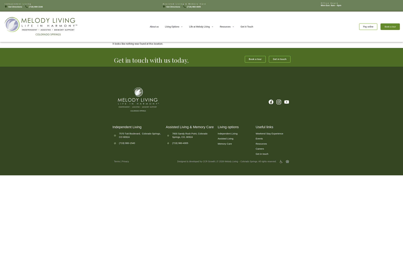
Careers (260, 157)
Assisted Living (225, 147)
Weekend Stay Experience (269, 142)
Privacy (125, 163)
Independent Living (228, 142)
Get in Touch (247, 26)
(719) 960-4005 (180, 151)
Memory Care (225, 152)
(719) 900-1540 (127, 151)
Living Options (174, 26)
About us (154, 26)
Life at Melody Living (201, 26)
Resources (227, 26)
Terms (117, 163)
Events (259, 147)
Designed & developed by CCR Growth (196, 163)
